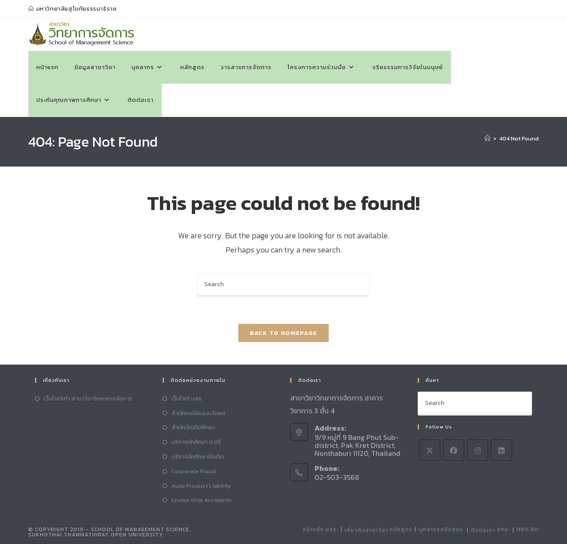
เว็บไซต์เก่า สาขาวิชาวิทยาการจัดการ (88, 398)
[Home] (487, 138)
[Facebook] (453, 450)
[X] (429, 450)
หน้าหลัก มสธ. (320, 529)
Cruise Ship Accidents (201, 500)
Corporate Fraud (193, 471)
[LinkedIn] (501, 450)
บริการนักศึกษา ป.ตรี (196, 442)
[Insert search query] (283, 285)
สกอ (503, 529)
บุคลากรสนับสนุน (441, 529)
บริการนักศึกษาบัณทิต (197, 456)
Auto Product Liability (201, 486)
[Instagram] (477, 450)
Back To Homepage (284, 333)
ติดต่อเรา (483, 530)
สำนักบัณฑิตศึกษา (193, 427)
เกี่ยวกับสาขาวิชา (366, 530)
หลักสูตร (401, 529)
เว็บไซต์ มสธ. (187, 398)
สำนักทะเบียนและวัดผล (198, 413)
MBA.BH (528, 529)
